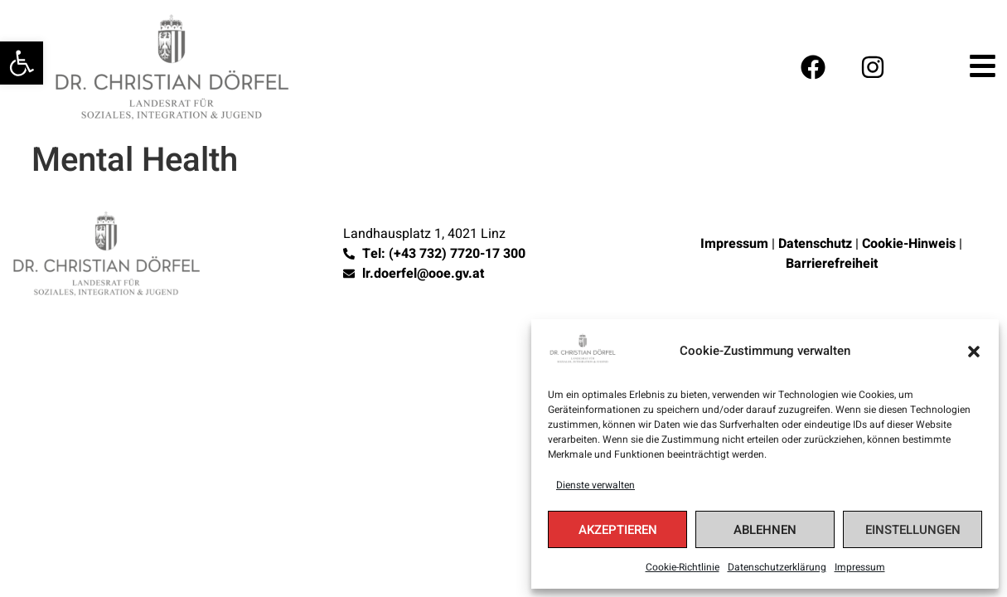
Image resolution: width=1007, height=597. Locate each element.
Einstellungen (913, 530)
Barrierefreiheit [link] (832, 264)
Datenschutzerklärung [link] (777, 567)
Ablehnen (764, 530)
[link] (21, 63)
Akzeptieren (618, 530)
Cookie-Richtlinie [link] (682, 567)
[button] (974, 351)
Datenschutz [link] (815, 244)
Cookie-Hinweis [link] (909, 244)
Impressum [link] (860, 567)
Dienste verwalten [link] (595, 485)
